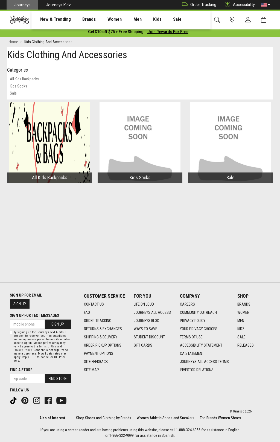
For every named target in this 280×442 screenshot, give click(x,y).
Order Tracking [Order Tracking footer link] (97, 320)
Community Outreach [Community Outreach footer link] (198, 312)
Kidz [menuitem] (140, 19)
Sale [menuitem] (158, 19)
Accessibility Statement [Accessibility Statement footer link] (201, 345)
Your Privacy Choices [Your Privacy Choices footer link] (198, 329)
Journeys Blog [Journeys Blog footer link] (146, 320)
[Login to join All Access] (116, 33)
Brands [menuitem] (80, 19)
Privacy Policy (22, 350)
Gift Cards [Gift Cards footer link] (143, 345)
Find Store (58, 378)
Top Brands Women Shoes (220, 418)
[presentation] (50, 19)
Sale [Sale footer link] (241, 337)
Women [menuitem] (103, 19)
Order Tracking (197, 5)
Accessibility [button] (238, 5)
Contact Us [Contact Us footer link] (94, 304)
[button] (265, 5)
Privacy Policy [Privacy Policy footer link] (192, 320)
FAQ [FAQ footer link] (87, 312)
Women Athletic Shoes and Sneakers (165, 418)
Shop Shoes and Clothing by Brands (103, 418)
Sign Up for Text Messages (34, 315)
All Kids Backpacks (24, 80)
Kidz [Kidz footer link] (240, 329)
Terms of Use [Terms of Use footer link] (191, 337)
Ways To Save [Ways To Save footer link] (145, 329)
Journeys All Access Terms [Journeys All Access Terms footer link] (204, 361)
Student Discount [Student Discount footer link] (149, 337)
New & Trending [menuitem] (50, 19)
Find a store (21, 370)
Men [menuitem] (123, 19)
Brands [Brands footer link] (243, 304)
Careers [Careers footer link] (187, 304)
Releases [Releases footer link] (245, 345)
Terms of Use (47, 346)
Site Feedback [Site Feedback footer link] (96, 361)
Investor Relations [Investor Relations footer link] (197, 370)
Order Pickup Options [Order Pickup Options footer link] (102, 345)
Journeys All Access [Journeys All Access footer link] (152, 312)
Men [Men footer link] (240, 320)
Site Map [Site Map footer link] (91, 370)
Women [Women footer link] (243, 312)
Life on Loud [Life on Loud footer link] (144, 304)
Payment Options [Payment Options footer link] (98, 353)
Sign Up (19, 304)
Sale (13, 94)
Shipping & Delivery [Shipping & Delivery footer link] (100, 337)
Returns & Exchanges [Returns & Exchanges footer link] (103, 329)
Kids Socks (18, 87)
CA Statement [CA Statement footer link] (192, 353)
